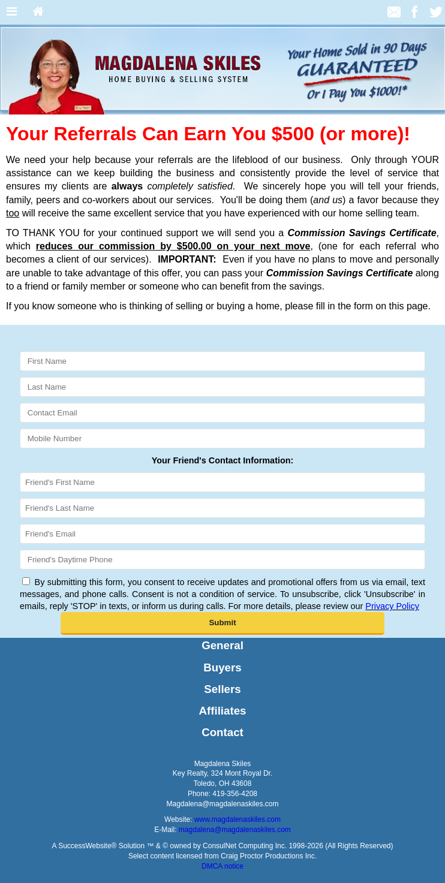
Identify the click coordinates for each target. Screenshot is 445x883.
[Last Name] (222, 387)
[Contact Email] (222, 413)
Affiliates (222, 710)
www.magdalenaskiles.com (237, 819)
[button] (223, 623)
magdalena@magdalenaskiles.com (235, 829)
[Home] (38, 12)
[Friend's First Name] (222, 482)
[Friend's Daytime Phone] (222, 559)
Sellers (222, 689)
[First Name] (222, 361)
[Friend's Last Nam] (222, 508)
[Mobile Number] (222, 438)
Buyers (222, 667)
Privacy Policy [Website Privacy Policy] (392, 606)
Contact (222, 732)
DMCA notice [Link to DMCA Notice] (222, 866)
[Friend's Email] (222, 534)
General (222, 645)
